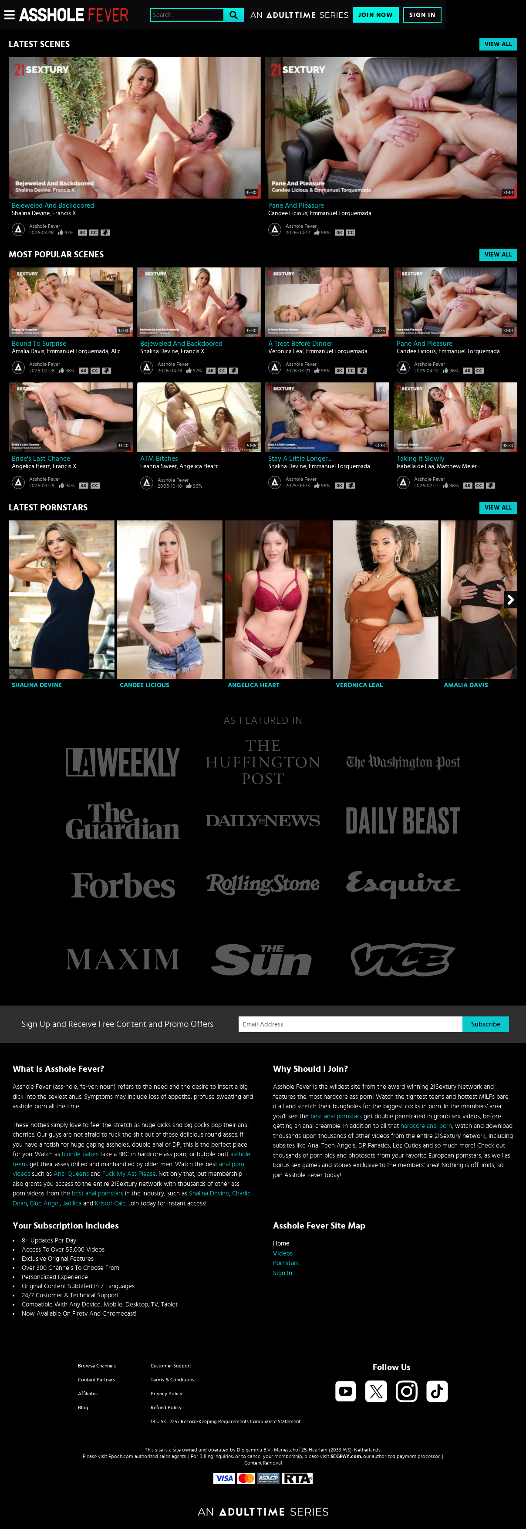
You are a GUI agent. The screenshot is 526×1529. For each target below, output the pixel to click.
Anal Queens (71, 1174)
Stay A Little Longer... (299, 458)
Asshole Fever (44, 226)
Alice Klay (123, 351)
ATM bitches (159, 458)
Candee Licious (287, 213)
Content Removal (263, 1462)
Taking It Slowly (421, 458)
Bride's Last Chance (41, 458)
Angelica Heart (31, 466)
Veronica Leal (285, 351)
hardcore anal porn (426, 1126)
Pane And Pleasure (296, 205)
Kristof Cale (110, 1203)
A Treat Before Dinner (300, 343)
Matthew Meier (457, 466)
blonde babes (80, 1154)
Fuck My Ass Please (129, 1174)
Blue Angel (45, 1203)
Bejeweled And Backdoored (53, 205)
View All (498, 44)
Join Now (375, 15)
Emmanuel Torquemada (340, 213)
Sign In (422, 15)
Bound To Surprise (39, 343)
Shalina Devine (31, 213)
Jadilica (72, 1203)
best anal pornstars (97, 1193)
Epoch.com (120, 1456)
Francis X (64, 213)
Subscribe (485, 1024)
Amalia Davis (28, 351)
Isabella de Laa (415, 466)
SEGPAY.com (345, 1456)
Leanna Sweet (158, 466)
